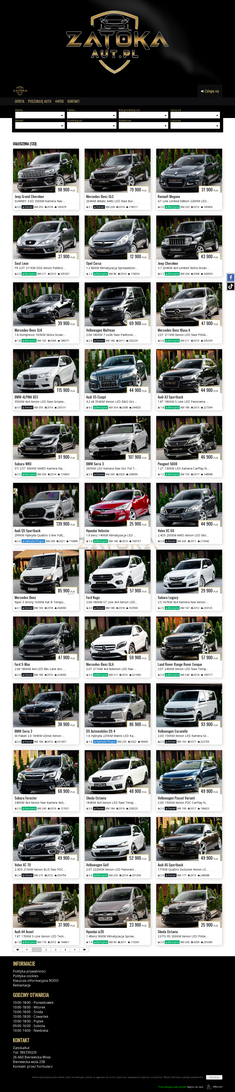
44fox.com (213, 1087)
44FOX (59, 101)
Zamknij (214, 1077)
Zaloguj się (210, 90)
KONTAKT (74, 101)
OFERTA (19, 101)
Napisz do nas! (181, 1086)
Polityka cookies (25, 976)
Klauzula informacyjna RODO (35, 980)
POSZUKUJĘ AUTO (39, 101)
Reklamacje (22, 985)
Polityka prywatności (29, 971)
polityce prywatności (193, 1077)
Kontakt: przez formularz (33, 1066)
